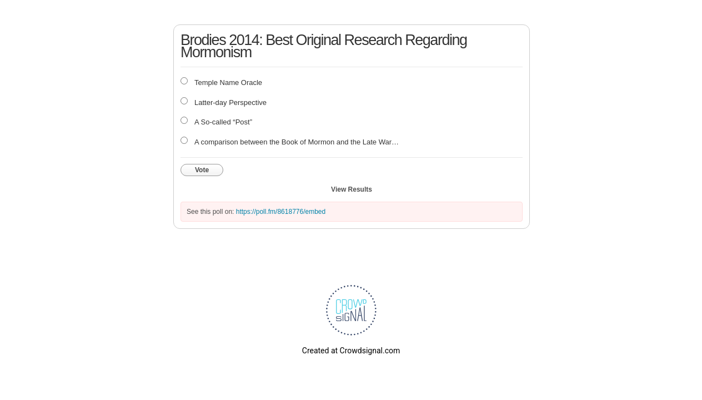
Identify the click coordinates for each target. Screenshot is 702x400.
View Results (351, 189)
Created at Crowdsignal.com (351, 350)
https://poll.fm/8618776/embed (280, 212)
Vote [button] (202, 170)
